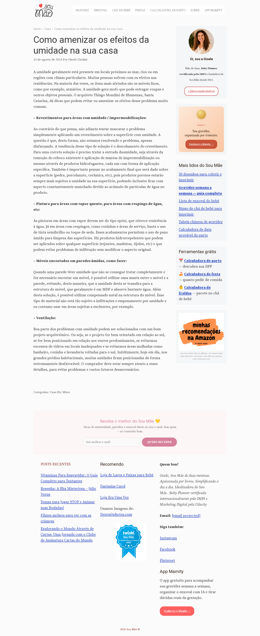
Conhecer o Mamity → (201, 144)
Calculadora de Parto (168, 10)
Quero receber (159, 442)
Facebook (167, 549)
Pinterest (167, 560)
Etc (59, 392)
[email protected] (186, 516)
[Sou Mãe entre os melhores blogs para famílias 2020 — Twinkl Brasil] (130, 542)
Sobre (195, 10)
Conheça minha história (201, 91)
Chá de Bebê (121, 10)
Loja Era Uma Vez (114, 497)
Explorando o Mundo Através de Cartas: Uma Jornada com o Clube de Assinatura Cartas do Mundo (68, 535)
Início (37, 29)
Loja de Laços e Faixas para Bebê (126, 475)
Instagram (168, 538)
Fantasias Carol (112, 486)
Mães (66, 392)
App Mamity (213, 10)
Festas (140, 10)
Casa (47, 29)
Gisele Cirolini (77, 60)
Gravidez (82, 10)
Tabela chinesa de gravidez (201, 222)
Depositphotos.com (116, 514)
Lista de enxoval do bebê (199, 201)
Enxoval (100, 10)
